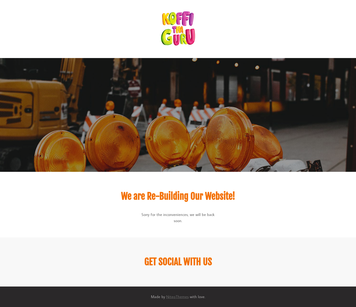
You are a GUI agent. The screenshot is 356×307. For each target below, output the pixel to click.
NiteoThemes (177, 296)
